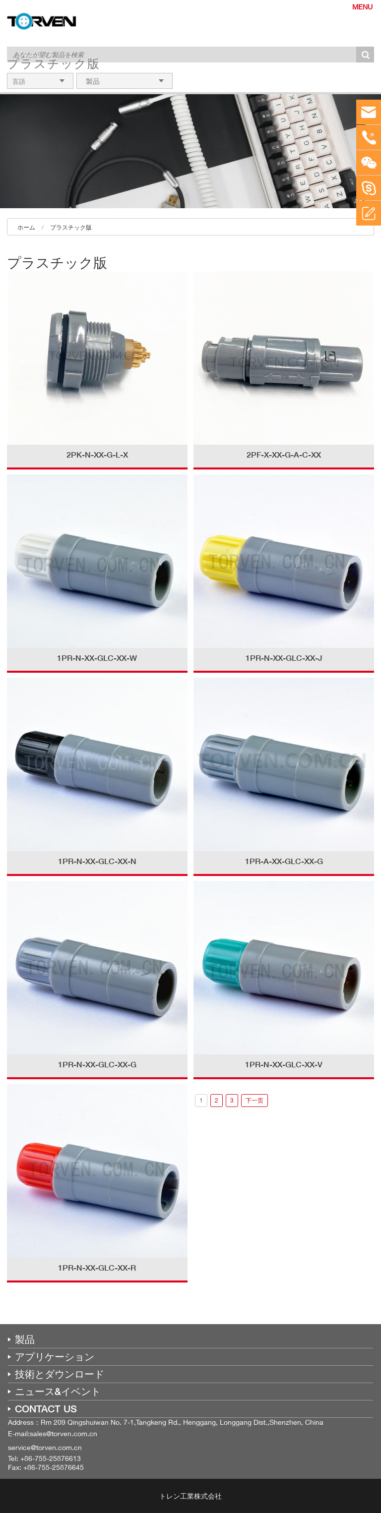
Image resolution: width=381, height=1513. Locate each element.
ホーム (26, 227)
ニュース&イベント (58, 1391)
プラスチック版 (71, 227)
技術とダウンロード (59, 1374)
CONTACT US (46, 1409)
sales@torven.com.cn (63, 1433)
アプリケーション (54, 1357)
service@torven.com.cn (45, 1447)
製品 (25, 1339)
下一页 (254, 1100)
